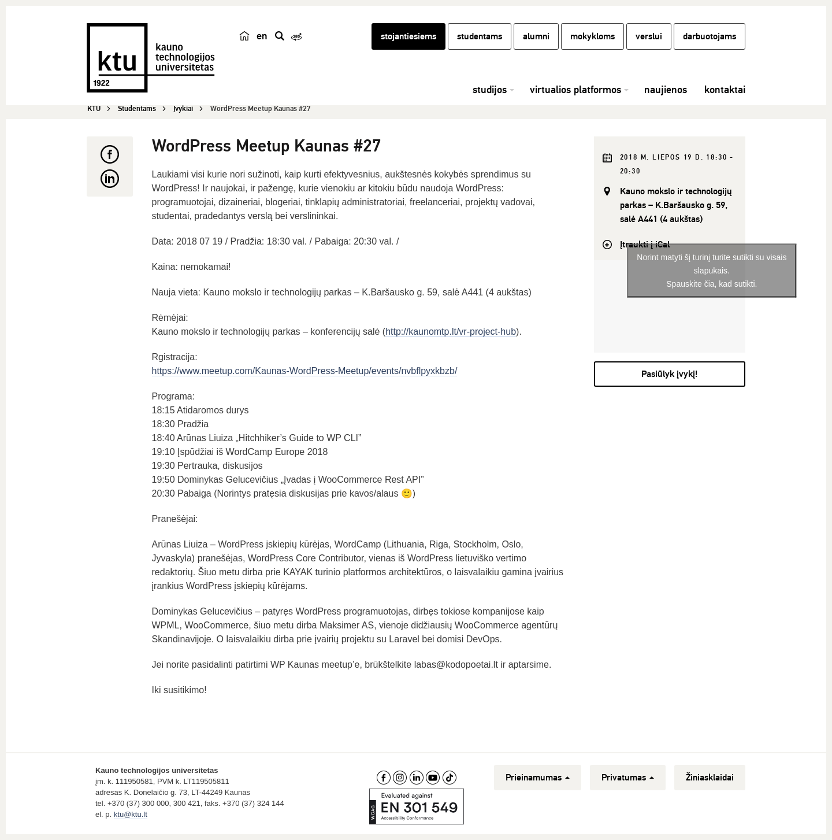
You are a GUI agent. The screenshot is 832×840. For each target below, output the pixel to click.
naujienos (665, 89)
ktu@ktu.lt (130, 814)
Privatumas (627, 777)
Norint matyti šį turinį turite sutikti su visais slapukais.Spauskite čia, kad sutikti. (711, 270)
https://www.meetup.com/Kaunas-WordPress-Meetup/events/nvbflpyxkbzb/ (305, 371)
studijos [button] (490, 89)
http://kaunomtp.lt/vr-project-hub (450, 331)
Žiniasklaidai (710, 777)
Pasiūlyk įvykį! (669, 374)
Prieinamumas (538, 777)
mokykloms (592, 36)
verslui (649, 36)
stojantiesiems (408, 36)
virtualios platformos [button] (575, 89)
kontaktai (724, 89)
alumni (536, 36)
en (262, 35)
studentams (479, 36)
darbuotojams (709, 36)
